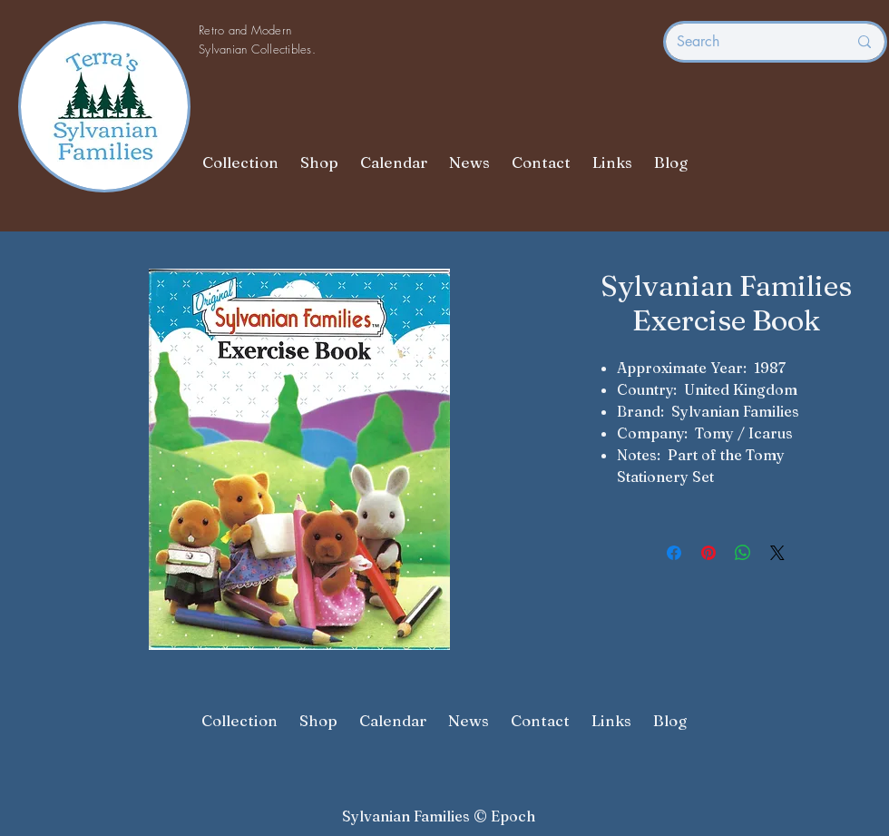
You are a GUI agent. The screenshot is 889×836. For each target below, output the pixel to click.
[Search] (748, 42)
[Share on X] (777, 553)
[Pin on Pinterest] (708, 553)
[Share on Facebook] (674, 553)
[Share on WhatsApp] (743, 553)
